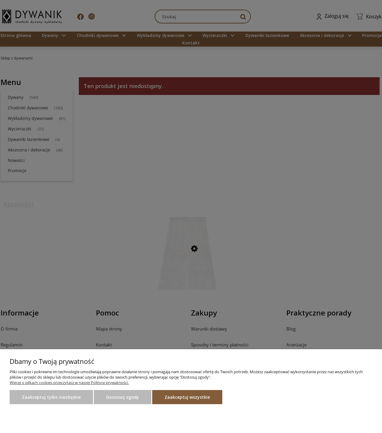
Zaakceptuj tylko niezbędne (51, 397)
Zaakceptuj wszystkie (187, 397)
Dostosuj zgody (122, 397)
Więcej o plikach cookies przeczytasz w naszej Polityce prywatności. (69, 382)
